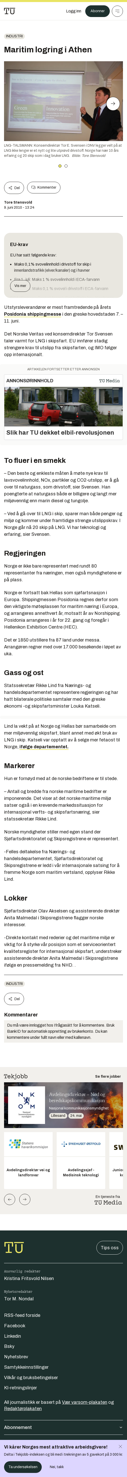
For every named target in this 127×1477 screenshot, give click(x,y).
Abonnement (63, 1427)
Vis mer (20, 286)
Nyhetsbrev (16, 1356)
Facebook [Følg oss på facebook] (14, 1325)
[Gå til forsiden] (9, 11)
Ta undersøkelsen (22, 1467)
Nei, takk (57, 1467)
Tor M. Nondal (19, 1298)
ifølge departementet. (44, 746)
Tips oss (110, 1247)
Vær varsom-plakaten (84, 1402)
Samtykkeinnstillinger (26, 1367)
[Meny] (117, 11)
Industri (14, 36)
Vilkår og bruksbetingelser (31, 1377)
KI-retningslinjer (20, 1387)
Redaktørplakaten (23, 1408)
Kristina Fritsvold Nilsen (29, 1278)
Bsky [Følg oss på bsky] (9, 1346)
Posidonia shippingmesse (32, 314)
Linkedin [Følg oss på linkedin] (12, 1336)
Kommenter (43, 188)
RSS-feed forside (22, 1315)
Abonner (97, 11)
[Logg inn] (73, 11)
